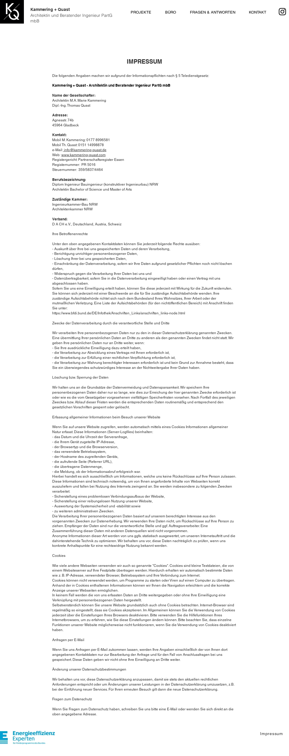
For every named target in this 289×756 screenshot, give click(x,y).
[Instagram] (282, 11)
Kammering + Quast (71, 15)
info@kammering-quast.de (84, 150)
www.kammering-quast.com (83, 155)
